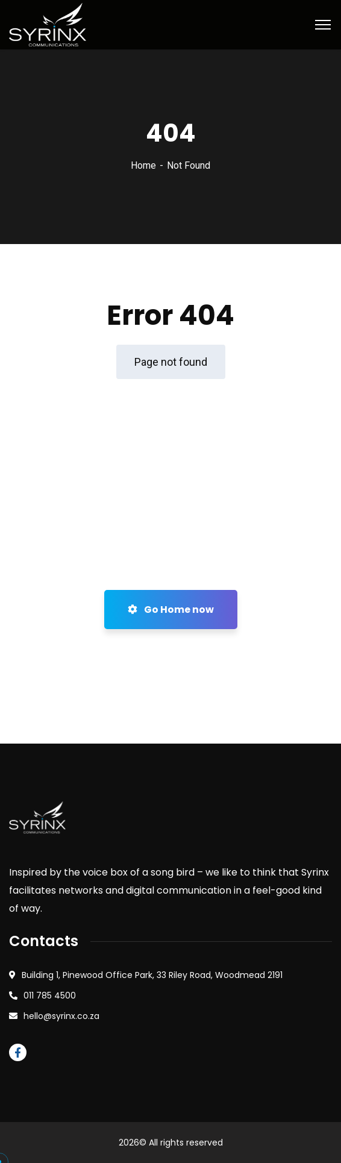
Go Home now (171, 609)
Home (143, 165)
